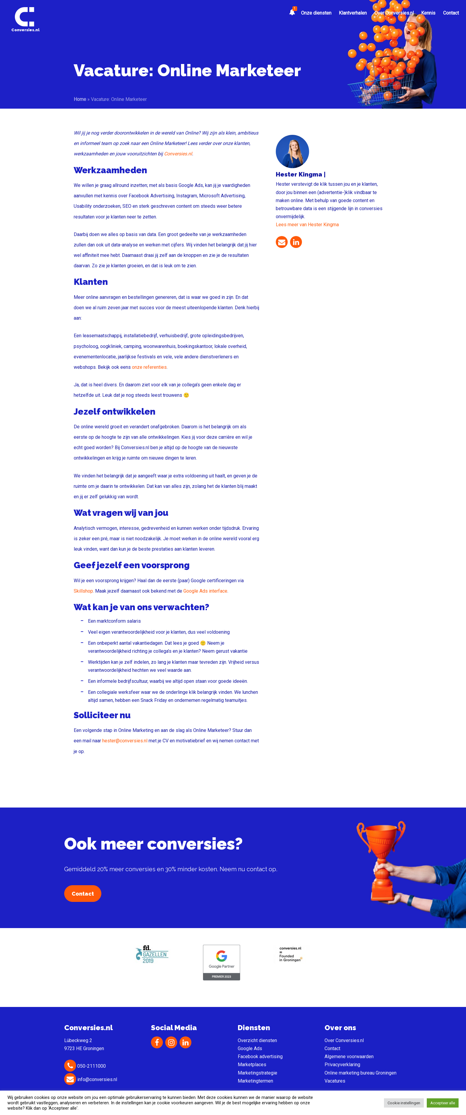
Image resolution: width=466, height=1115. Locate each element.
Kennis (428, 13)
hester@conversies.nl (124, 741)
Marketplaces (252, 1064)
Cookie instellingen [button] (404, 1103)
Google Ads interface (205, 591)
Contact (451, 13)
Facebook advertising (260, 1056)
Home (80, 99)
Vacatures (335, 1081)
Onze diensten (316, 13)
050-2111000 (85, 1066)
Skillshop (83, 591)
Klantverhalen (353, 13)
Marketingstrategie (257, 1073)
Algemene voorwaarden (349, 1056)
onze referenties (149, 367)
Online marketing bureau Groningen (360, 1073)
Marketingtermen (255, 1081)
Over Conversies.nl (394, 13)
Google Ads (250, 1048)
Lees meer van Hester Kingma (307, 224)
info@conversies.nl (90, 1079)
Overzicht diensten (257, 1040)
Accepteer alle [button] (442, 1103)
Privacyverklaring (342, 1064)
